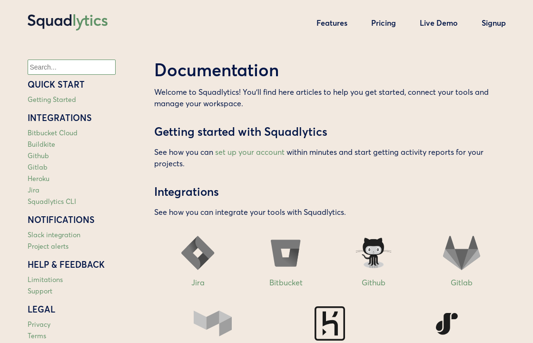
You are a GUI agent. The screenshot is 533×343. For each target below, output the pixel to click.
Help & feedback (66, 264)
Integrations (60, 117)
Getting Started (52, 99)
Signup (494, 23)
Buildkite (41, 144)
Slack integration (54, 235)
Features (331, 23)
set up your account (250, 152)
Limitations (45, 279)
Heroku (38, 178)
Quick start (56, 84)
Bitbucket (285, 258)
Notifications (61, 219)
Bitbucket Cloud (53, 133)
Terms (37, 336)
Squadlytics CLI (52, 201)
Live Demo (439, 23)
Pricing (383, 23)
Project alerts (48, 246)
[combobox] (72, 67)
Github (38, 155)
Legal (41, 309)
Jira (33, 190)
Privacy (39, 324)
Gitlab (38, 167)
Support (40, 291)
